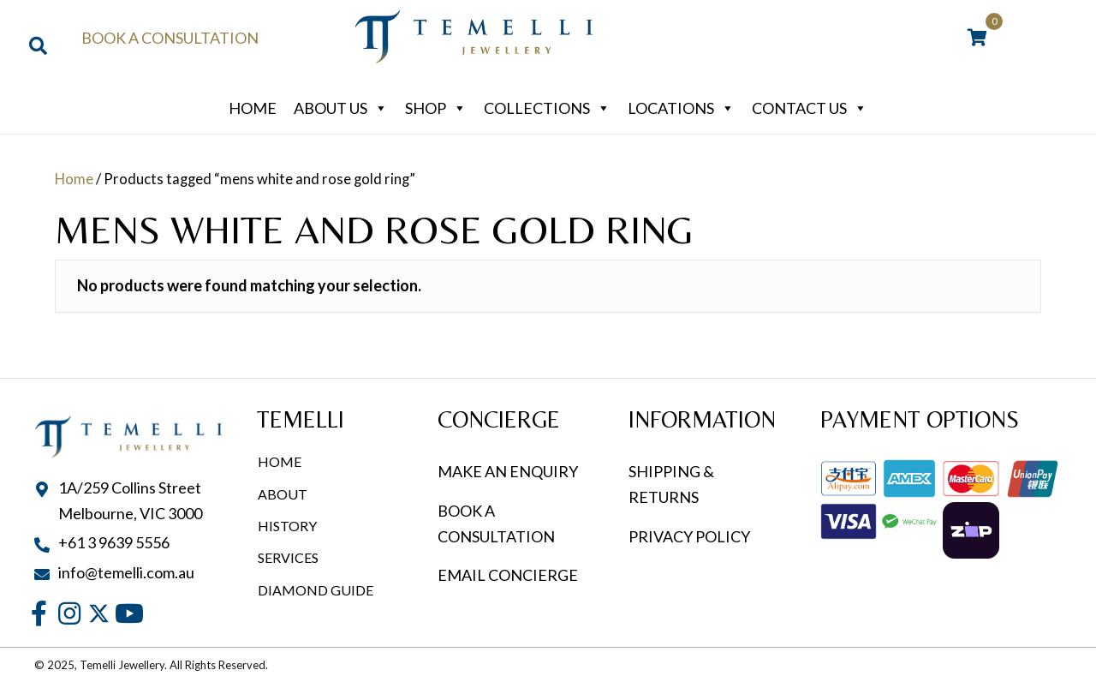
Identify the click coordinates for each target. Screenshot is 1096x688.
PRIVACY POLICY (689, 536)
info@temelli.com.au (126, 572)
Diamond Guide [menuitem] (315, 590)
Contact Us (809, 108)
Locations (681, 108)
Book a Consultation (170, 37)
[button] (39, 614)
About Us (341, 108)
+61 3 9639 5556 (114, 542)
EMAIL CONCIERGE (509, 574)
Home (253, 108)
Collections (547, 108)
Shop (436, 108)
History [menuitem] (287, 525)
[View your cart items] (977, 38)
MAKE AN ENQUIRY (508, 471)
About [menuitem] (282, 494)
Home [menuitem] (279, 461)
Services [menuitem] (288, 557)
